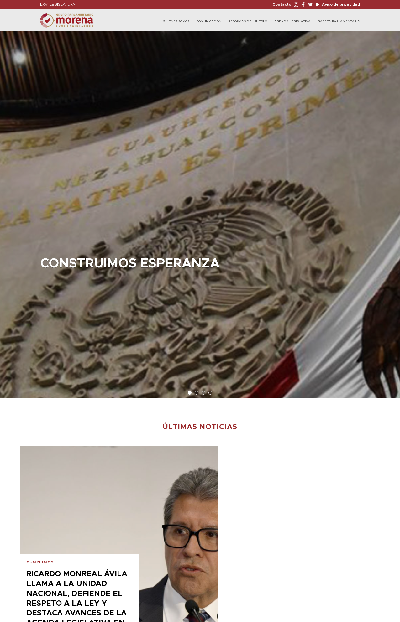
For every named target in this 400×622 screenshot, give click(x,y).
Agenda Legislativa (292, 21)
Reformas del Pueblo (248, 21)
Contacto (281, 4)
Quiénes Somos (176, 21)
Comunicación (209, 21)
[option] (200, 211)
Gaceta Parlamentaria (339, 21)
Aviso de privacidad (340, 4)
